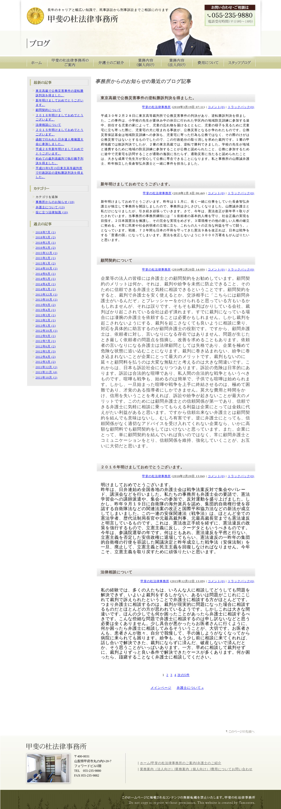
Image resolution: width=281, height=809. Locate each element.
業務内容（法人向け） (176, 62)
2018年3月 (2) (46, 237)
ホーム (145, 763)
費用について (208, 62)
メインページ (161, 688)
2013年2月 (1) (46, 320)
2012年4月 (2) (46, 356)
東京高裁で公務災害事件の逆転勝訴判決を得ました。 (148, 98)
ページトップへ (240, 732)
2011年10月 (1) (46, 377)
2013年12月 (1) (47, 294)
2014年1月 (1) (46, 289)
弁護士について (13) (50, 207)
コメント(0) (216, 107)
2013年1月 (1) (46, 325)
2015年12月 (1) (47, 253)
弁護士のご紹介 (111, 62)
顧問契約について (48, 109)
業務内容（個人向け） (145, 62)
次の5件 (183, 675)
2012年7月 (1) (46, 341)
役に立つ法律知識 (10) (52, 212)
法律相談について (48, 124)
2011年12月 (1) (46, 367)
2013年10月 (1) (47, 299)
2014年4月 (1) (46, 284)
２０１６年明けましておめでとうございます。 (142, 467)
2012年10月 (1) (47, 330)
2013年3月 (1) (46, 315)
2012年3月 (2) (46, 361)
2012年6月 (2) (46, 346)
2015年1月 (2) (46, 263)
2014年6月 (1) (46, 273)
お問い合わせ (242, 769)
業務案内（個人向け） (192, 769)
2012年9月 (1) (46, 335)
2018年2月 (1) (46, 242)
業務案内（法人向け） (157, 769)
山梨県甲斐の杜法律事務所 (57, 746)
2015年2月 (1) (46, 258)
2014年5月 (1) (46, 278)
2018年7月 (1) (46, 232)
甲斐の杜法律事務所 (63, 17)
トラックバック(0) (241, 107)
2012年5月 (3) (46, 351)
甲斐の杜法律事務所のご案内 (70, 62)
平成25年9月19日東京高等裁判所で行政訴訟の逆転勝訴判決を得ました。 (60, 172)
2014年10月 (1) (47, 268)
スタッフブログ (240, 62)
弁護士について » (190, 688)
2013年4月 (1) (46, 309)
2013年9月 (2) (46, 304)
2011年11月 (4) (46, 372)
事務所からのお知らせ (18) (55, 201)
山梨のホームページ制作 (191, 803)
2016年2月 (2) (46, 247)
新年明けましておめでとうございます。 (136, 184)
